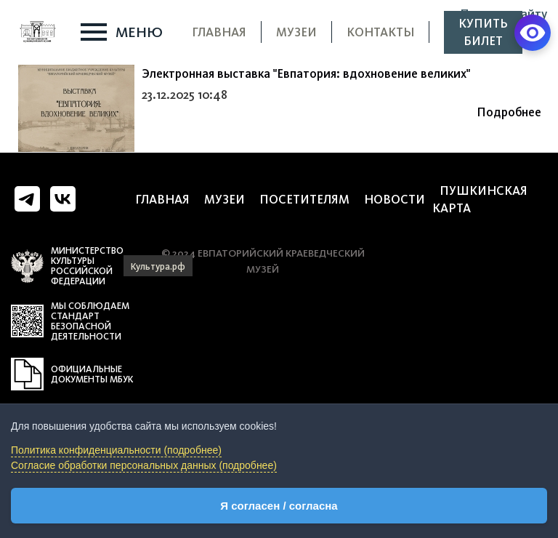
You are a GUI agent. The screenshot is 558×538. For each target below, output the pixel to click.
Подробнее (509, 112)
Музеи (296, 32)
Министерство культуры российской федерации (87, 266)
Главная (219, 32)
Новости (394, 199)
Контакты (380, 32)
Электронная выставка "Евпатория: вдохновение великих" (306, 73)
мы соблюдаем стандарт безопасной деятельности (90, 321)
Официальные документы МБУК (92, 374)
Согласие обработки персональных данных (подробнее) (144, 465)
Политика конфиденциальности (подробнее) (116, 450)
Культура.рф (158, 266)
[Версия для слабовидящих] (532, 33)
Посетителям (304, 199)
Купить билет (483, 32)
